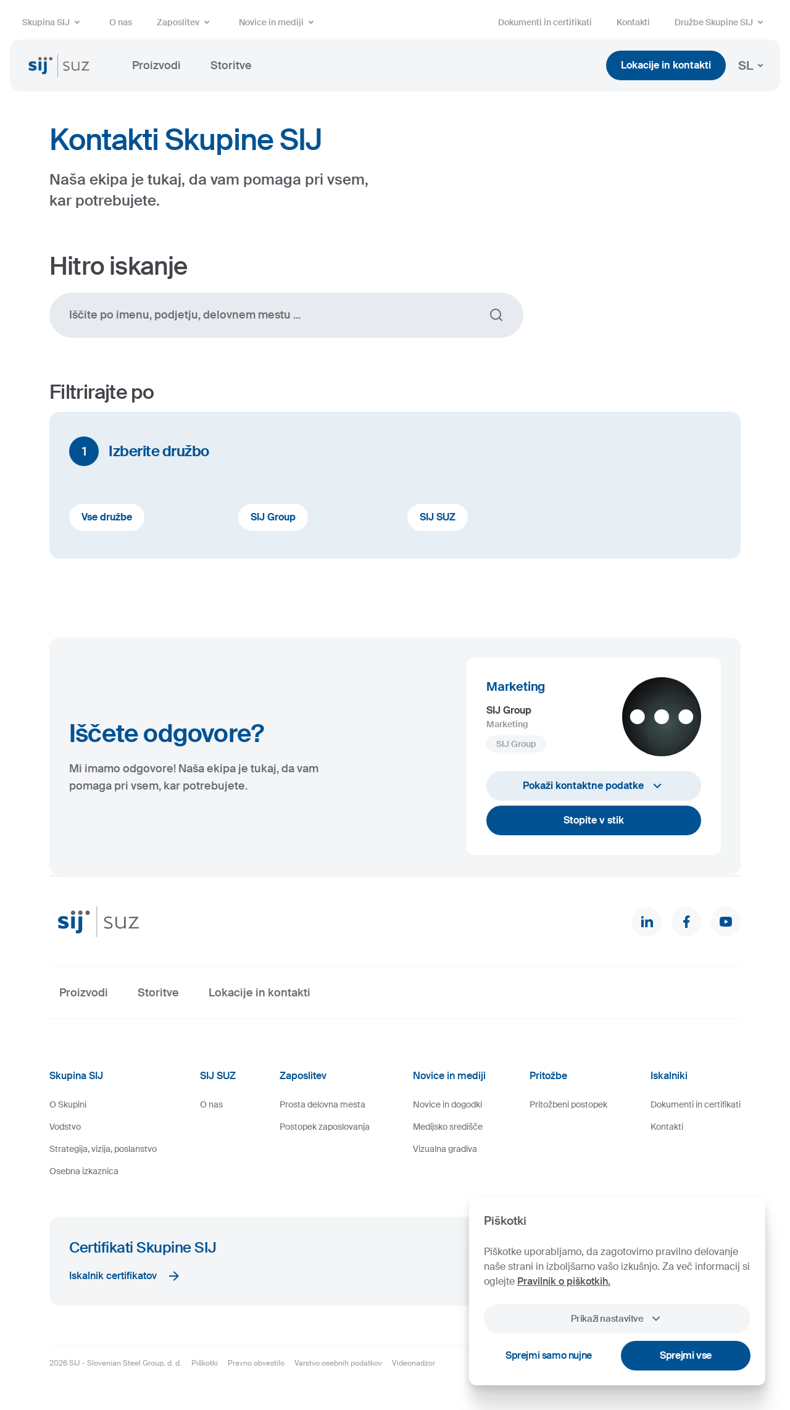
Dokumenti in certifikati (545, 22)
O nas (120, 22)
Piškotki (204, 1363)
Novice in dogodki (447, 1104)
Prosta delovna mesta (322, 1104)
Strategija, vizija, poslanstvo (103, 1148)
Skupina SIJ (53, 22)
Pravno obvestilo (256, 1363)
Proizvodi (156, 65)
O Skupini (67, 1104)
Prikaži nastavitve (617, 1318)
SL (753, 65)
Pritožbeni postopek (568, 1104)
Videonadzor (413, 1363)
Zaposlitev (185, 22)
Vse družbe (106, 517)
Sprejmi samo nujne (548, 1355)
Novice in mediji (278, 22)
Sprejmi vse (686, 1355)
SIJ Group (273, 517)
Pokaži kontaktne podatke (594, 785)
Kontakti (633, 22)
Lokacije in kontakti (666, 65)
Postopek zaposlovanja (325, 1126)
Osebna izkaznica (83, 1171)
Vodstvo (65, 1126)
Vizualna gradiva (445, 1148)
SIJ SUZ (437, 517)
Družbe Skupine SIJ (721, 22)
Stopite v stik (593, 820)
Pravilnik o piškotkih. (563, 1281)
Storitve (231, 65)
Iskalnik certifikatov (125, 1276)
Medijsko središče (448, 1126)
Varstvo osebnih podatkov (338, 1363)
